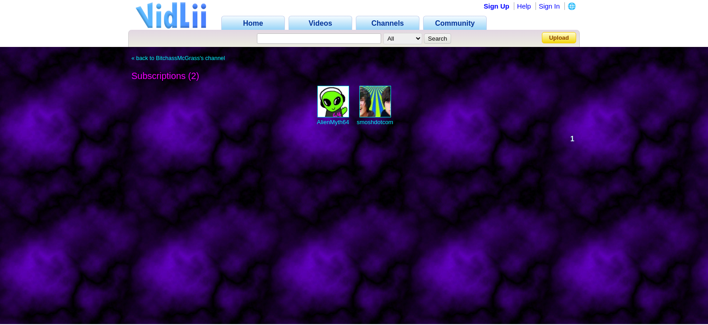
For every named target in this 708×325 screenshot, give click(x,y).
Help (524, 6)
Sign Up (496, 6)
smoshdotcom (375, 122)
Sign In (549, 6)
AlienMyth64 (333, 122)
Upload (559, 37)
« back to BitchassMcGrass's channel (178, 58)
